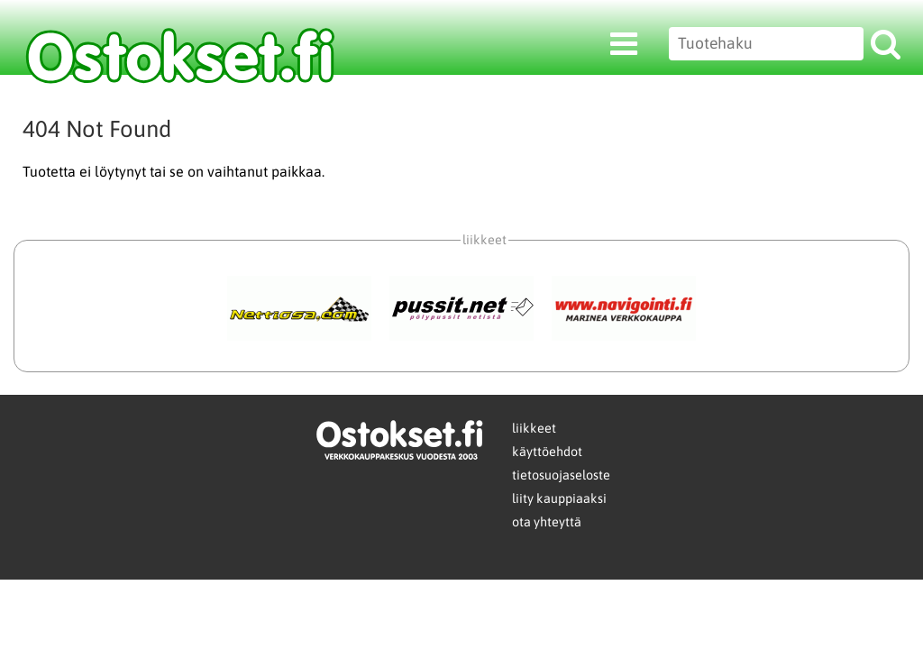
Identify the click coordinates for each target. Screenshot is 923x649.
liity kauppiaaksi (559, 498)
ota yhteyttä (546, 522)
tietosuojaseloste (561, 475)
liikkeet (534, 428)
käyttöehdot (547, 451)
